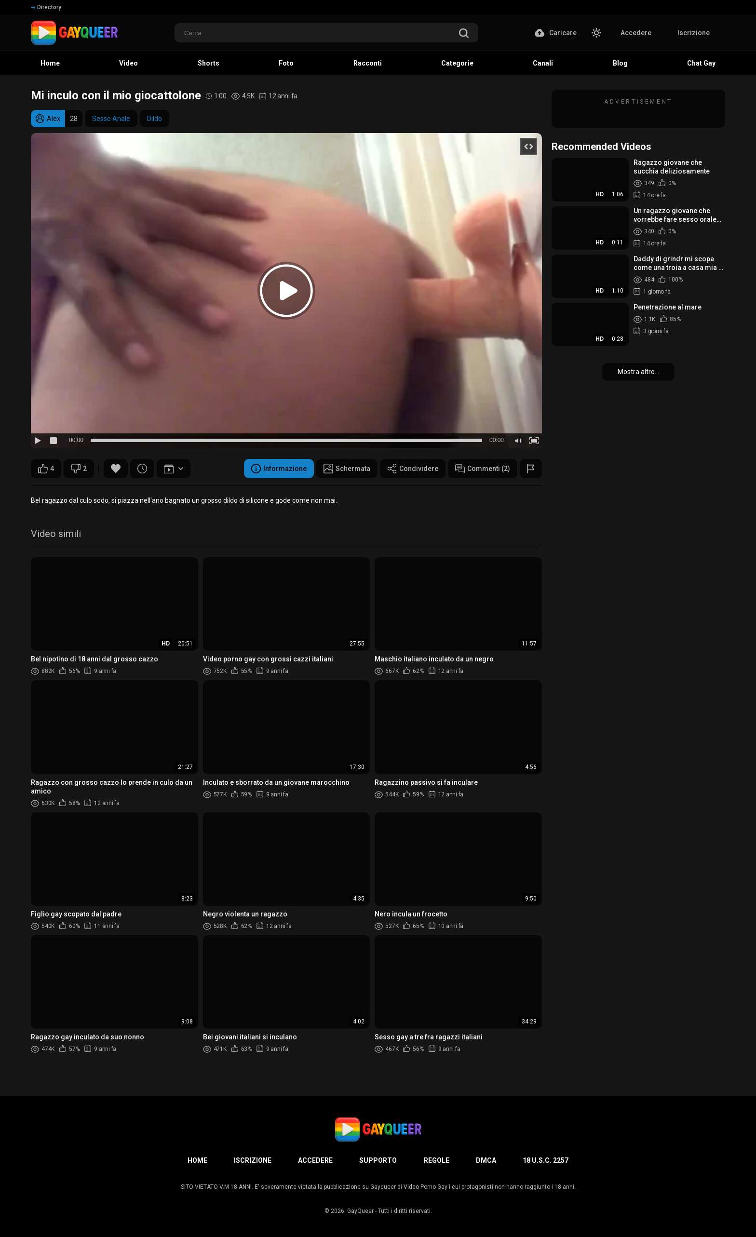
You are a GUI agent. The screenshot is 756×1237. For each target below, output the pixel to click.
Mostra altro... (638, 372)
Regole (436, 1160)
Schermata (347, 468)
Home (197, 1160)
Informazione (279, 468)
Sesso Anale (111, 118)
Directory (46, 7)
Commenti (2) (482, 468)
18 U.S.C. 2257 (545, 1160)
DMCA (486, 1160)
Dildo (154, 118)
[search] (464, 34)
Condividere (412, 468)
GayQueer (360, 1211)
